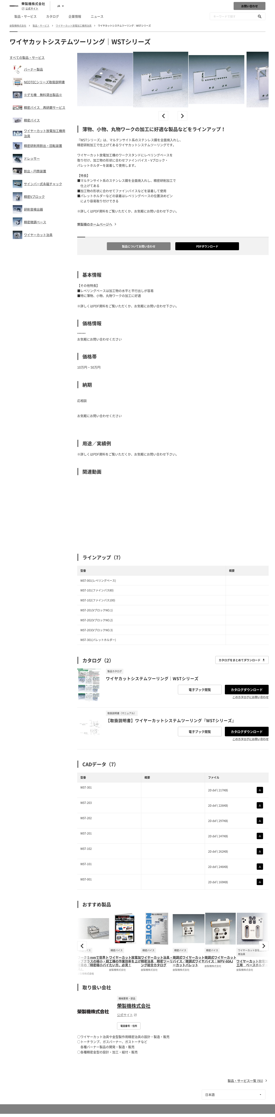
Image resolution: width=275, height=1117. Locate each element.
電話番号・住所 (128, 1026)
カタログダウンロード (247, 689)
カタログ (52, 16)
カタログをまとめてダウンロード (242, 660)
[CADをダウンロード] (260, 790)
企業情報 (74, 16)
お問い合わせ (249, 6)
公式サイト (29, 8)
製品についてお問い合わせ (138, 246)
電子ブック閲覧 (200, 689)
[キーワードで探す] (259, 16)
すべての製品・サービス (27, 57)
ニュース (97, 16)
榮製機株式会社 (133, 1005)
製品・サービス (25, 16)
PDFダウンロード (207, 246)
